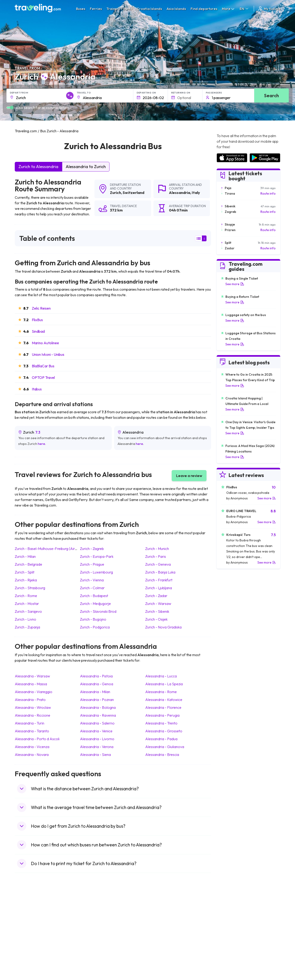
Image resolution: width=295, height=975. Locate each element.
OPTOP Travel (43, 377)
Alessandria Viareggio (33, 691)
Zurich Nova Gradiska (163, 627)
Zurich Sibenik (157, 611)
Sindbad (38, 331)
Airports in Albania (229, 946)
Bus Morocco (93, 912)
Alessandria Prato (30, 699)
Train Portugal (160, 912)
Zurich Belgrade (28, 564)
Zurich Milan (25, 556)
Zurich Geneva (158, 564)
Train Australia (160, 931)
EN (244, 8)
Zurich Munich (157, 548)
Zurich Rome (26, 595)
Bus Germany (93, 921)
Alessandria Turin (29, 723)
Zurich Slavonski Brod (98, 611)
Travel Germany (29, 931)
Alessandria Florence (163, 707)
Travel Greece (27, 926)
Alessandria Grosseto (163, 731)
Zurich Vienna (92, 580)
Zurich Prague (92, 564)
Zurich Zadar (156, 595)
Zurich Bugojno (93, 619)
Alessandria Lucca (161, 676)
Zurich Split (24, 572)
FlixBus (37, 319)
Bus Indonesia (93, 960)
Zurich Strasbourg (30, 588)
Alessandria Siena (95, 754)
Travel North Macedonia (34, 917)
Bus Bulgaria (92, 917)
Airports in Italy (227, 936)
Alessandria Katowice (163, 699)
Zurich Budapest (94, 595)
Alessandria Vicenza (32, 746)
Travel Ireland (27, 955)
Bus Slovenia (92, 926)
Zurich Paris (155, 556)
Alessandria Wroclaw (33, 707)
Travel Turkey (27, 936)
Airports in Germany (231, 941)
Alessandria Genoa (96, 684)
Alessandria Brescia (162, 754)
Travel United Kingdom (33, 912)
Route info (268, 193)
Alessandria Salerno (97, 723)
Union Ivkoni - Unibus (48, 354)
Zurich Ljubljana (158, 588)
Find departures (204, 8)
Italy (196, 192)
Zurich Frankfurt (158, 580)
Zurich (115, 192)
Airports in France (229, 917)
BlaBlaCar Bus (43, 366)
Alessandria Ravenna (98, 715)
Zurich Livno (25, 619)
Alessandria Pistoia (96, 676)
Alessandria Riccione (32, 715)
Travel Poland (27, 946)
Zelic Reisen (41, 308)
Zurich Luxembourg (96, 572)
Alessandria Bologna (98, 707)
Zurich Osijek (156, 619)
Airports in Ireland (229, 921)
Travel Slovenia (28, 950)
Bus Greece (91, 931)
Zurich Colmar (92, 588)
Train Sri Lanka (160, 917)
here (41, 443)
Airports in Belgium (230, 955)
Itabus (37, 389)
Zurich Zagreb (92, 548)
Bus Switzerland (95, 950)
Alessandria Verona (96, 746)
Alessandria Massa (31, 684)
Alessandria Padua (161, 739)
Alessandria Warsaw (32, 676)
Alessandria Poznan (97, 699)
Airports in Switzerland (233, 931)
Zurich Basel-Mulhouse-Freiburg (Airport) (49, 548)
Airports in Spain (228, 912)
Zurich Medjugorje (95, 603)
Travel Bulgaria (28, 921)
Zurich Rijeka (26, 580)
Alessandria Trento (161, 723)
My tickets (268, 9)
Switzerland (133, 192)
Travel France (27, 941)
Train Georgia (160, 926)
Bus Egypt (90, 941)
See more (234, 284)
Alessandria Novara (32, 754)
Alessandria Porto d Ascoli (37, 739)
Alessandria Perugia (162, 715)
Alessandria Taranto (32, 731)
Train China (158, 921)
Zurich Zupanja (27, 627)
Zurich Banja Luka (160, 572)
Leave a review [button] (189, 475)
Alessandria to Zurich (86, 166)
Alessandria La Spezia (164, 684)
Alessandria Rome (161, 691)
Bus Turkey (91, 955)
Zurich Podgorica (95, 627)
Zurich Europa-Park (96, 556)
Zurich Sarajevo (28, 611)
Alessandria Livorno (97, 739)
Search (271, 95)
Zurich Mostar (27, 603)
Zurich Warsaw (158, 603)
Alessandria (179, 192)
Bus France (91, 936)
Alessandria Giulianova (164, 746)
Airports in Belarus (229, 926)
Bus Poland (91, 946)
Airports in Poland (229, 950)
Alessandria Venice (96, 731)
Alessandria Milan (95, 691)
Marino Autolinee (45, 343)
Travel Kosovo (27, 960)
